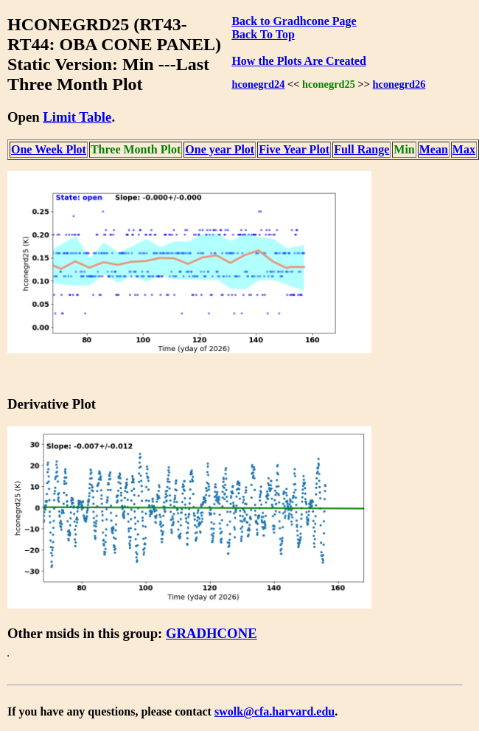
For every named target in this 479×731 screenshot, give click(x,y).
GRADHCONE (211, 633)
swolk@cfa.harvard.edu (274, 711)
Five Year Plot (294, 149)
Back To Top (262, 34)
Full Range (361, 149)
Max (463, 149)
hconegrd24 (257, 84)
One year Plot (219, 149)
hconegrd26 (399, 84)
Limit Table (77, 117)
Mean (433, 149)
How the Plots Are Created (298, 61)
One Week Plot (48, 149)
